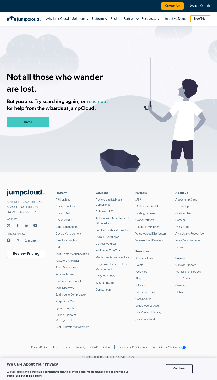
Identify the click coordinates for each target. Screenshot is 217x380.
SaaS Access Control (68, 281)
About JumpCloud (186, 199)
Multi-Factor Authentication (72, 254)
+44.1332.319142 (27, 212)
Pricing (115, 19)
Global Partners (144, 220)
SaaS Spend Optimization (71, 294)
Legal (67, 347)
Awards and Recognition (190, 233)
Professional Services (188, 272)
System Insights (65, 308)
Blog (138, 278)
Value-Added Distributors (150, 233)
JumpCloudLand (145, 319)
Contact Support (185, 265)
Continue (179, 368)
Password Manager (67, 261)
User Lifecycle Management (72, 327)
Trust (55, 347)
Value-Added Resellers (149, 240)
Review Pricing (26, 254)
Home (28, 121)
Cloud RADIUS (64, 220)
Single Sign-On (65, 301)
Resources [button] (149, 19)
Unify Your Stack (105, 276)
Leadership (182, 206)
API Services (63, 199)
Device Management (68, 233)
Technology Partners (147, 227)
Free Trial (200, 18)
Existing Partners (145, 213)
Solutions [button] (78, 19)
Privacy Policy (39, 347)
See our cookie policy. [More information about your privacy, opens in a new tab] (29, 375)
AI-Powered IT (104, 211)
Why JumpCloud (57, 19)
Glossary (180, 285)
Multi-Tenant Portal (146, 206)
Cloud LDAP (63, 213)
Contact (180, 247)
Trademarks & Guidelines (132, 347)
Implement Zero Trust (108, 250)
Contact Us (172, 5)
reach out (97, 101)
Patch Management (67, 267)
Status (179, 292)
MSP (138, 199)
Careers (180, 220)
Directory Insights (66, 240)
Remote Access (65, 274)
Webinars (141, 272)
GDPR (94, 347)
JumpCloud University (148, 312)
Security (80, 347)
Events (139, 265)
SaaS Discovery (65, 288)
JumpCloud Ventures (187, 240)
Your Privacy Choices (169, 347)
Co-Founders (183, 213)
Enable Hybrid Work (108, 237)
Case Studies (143, 299)
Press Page (182, 227)
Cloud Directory (65, 206)
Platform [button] (98, 19)
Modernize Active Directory (112, 257)
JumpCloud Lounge (147, 305)
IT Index (140, 285)
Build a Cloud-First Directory (113, 230)
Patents (107, 347)
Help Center (182, 278)
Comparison (103, 289)
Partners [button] (129, 19)
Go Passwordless (106, 244)
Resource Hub (144, 258)
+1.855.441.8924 (26, 207)
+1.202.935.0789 (31, 202)
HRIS (58, 247)
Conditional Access (67, 227)
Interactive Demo (175, 19)
